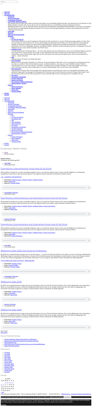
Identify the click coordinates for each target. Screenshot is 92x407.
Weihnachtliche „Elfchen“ (19, 83)
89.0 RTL (10, 33)
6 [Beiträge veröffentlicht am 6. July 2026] (1, 384)
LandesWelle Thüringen (15, 20)
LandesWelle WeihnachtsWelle (17, 21)
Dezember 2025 (9, 364)
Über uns (7, 13)
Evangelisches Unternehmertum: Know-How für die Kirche (26, 168)
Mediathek (11, 17)
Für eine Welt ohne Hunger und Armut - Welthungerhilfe (17, 260)
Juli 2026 (7, 352)
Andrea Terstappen (17, 86)
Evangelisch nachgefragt (19, 77)
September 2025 (9, 369)
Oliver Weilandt (16, 88)
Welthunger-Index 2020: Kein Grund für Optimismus (24, 250)
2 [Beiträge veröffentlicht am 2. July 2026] (7, 382)
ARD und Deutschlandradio (16, 34)
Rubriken (10, 36)
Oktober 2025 (8, 367)
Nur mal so (15, 75)
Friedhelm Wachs (38, 180)
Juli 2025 (7, 372)
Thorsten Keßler (16, 91)
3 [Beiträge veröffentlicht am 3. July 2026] (9, 382)
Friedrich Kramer (17, 180)
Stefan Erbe (15, 90)
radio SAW (11, 31)
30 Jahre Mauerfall (17, 78)
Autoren (10, 85)
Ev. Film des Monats (17, 39)
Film (13, 38)
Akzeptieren (67, 397)
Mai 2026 (7, 356)
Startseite (7, 12)
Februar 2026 (8, 360)
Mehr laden (4, 332)
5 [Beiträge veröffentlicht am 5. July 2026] (12, 382)
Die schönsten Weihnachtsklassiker (22, 82)
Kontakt (6, 95)
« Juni (2, 392)
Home (6, 152)
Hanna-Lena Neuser (49, 206)
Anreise (6, 93)
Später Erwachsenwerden (11, 346)
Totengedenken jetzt (10, 342)
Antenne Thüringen (13, 18)
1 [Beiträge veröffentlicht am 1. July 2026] (5, 382)
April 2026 (7, 357)
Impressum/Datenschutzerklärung (81, 394)
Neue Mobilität (16, 60)
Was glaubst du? (16, 69)
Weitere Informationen (56, 397)
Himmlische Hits (16, 49)
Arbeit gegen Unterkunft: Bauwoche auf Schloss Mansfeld (21, 341)
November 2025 (9, 365)
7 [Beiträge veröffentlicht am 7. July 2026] (3, 384)
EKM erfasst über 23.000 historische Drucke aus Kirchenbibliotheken (24, 344)
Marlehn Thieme (27, 180)
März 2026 (7, 359)
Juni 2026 (7, 354)
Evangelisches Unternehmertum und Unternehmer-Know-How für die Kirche (34, 198)
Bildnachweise (65, 394)
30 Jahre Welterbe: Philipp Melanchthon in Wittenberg (20, 339)
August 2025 (8, 370)
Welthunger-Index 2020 (11, 281)
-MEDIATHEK (9, 15)
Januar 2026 (8, 362)
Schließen (3, 405)
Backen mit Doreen (17, 80)
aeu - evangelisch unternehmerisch (11, 177)
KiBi (13, 57)
